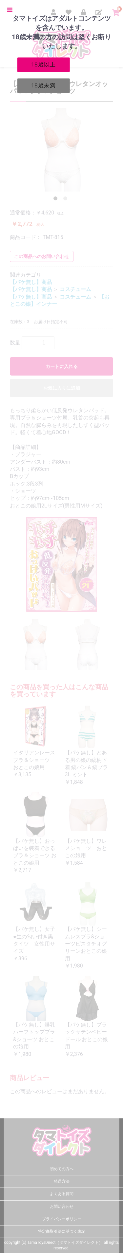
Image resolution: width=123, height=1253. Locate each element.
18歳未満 (43, 85)
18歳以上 (43, 64)
